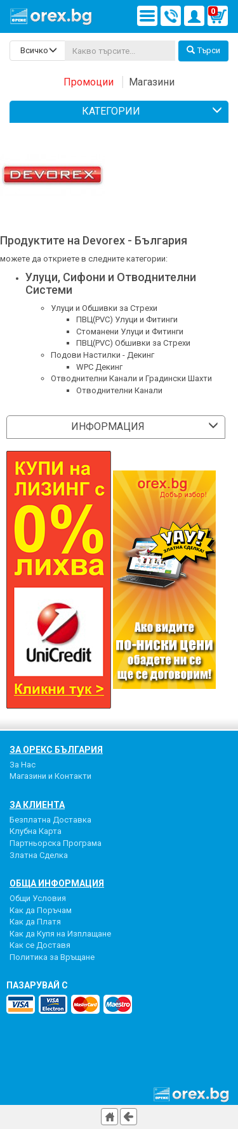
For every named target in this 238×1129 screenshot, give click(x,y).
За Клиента (37, 805)
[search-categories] (37, 51)
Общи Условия (38, 898)
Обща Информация (57, 883)
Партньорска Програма (56, 843)
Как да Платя (35, 921)
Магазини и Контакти (50, 776)
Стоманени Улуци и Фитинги (129, 331)
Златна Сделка (39, 855)
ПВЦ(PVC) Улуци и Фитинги (127, 319)
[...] (120, 51)
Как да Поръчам (41, 910)
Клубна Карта (36, 831)
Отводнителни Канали (119, 390)
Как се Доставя (40, 945)
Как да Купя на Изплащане (60, 933)
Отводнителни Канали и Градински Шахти (131, 378)
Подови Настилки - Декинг (102, 355)
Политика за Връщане (52, 957)
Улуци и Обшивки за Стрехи (104, 308)
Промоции (88, 82)
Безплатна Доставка (50, 819)
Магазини (152, 82)
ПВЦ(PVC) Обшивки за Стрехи (133, 343)
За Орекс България (56, 750)
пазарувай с (37, 985)
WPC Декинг (99, 367)
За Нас (23, 764)
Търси (203, 50)
